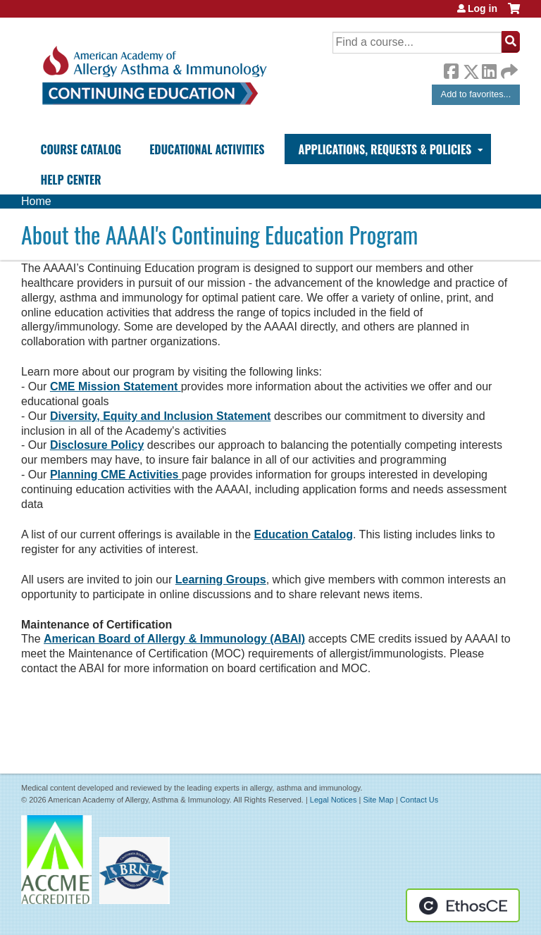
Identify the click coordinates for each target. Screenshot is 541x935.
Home (36, 201)
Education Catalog (303, 534)
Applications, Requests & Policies (385, 149)
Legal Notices (333, 799)
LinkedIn (489, 69)
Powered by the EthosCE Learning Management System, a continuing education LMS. (463, 905)
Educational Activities (206, 149)
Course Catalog (80, 149)
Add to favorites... (476, 94)
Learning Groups (220, 580)
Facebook (451, 69)
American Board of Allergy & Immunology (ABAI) (174, 639)
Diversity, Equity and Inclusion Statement (160, 416)
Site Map (378, 799)
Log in (482, 8)
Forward (508, 68)
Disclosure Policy (97, 445)
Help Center (70, 179)
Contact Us (419, 799)
